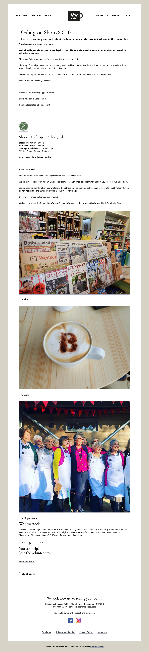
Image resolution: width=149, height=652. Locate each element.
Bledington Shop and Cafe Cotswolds (74, 15)
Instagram (90, 613)
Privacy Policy (86, 632)
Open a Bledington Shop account (34, 105)
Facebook (76, 613)
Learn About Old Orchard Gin (32, 99)
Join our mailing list (65, 632)
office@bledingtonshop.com (82, 607)
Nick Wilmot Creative (97, 646)
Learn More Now (27, 561)
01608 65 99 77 (60, 607)
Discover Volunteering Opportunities (36, 92)
